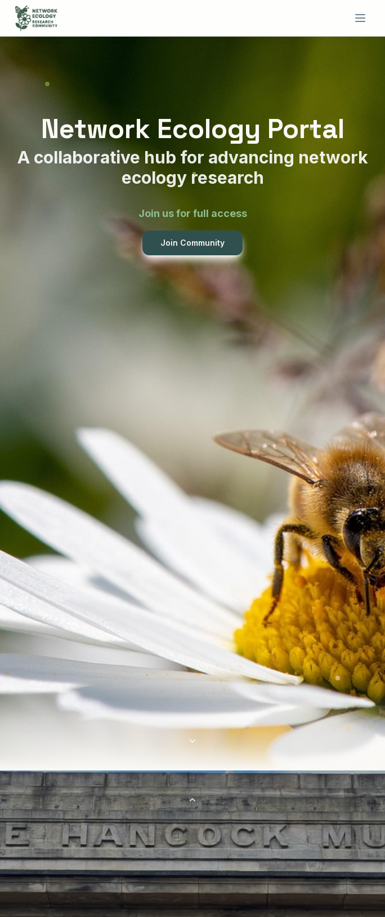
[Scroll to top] (192, 799)
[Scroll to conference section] (192, 741)
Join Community (192, 242)
